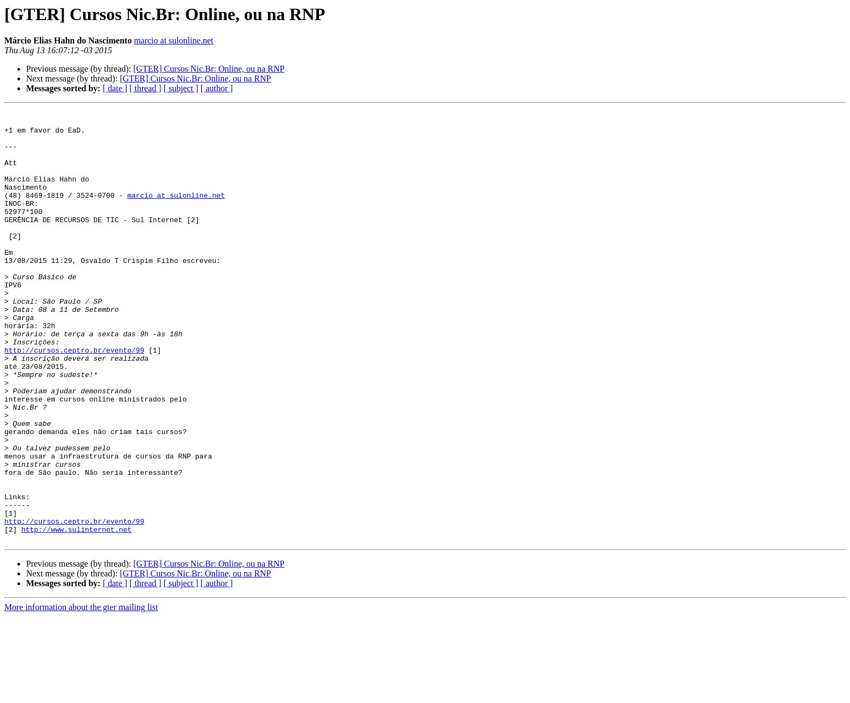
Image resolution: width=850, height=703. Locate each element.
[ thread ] (145, 88)
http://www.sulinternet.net (76, 614)
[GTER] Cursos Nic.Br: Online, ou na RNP (208, 68)
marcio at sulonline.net (173, 40)
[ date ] (115, 88)
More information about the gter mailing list (81, 693)
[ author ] (217, 88)
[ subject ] (181, 88)
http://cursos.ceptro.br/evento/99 (74, 399)
